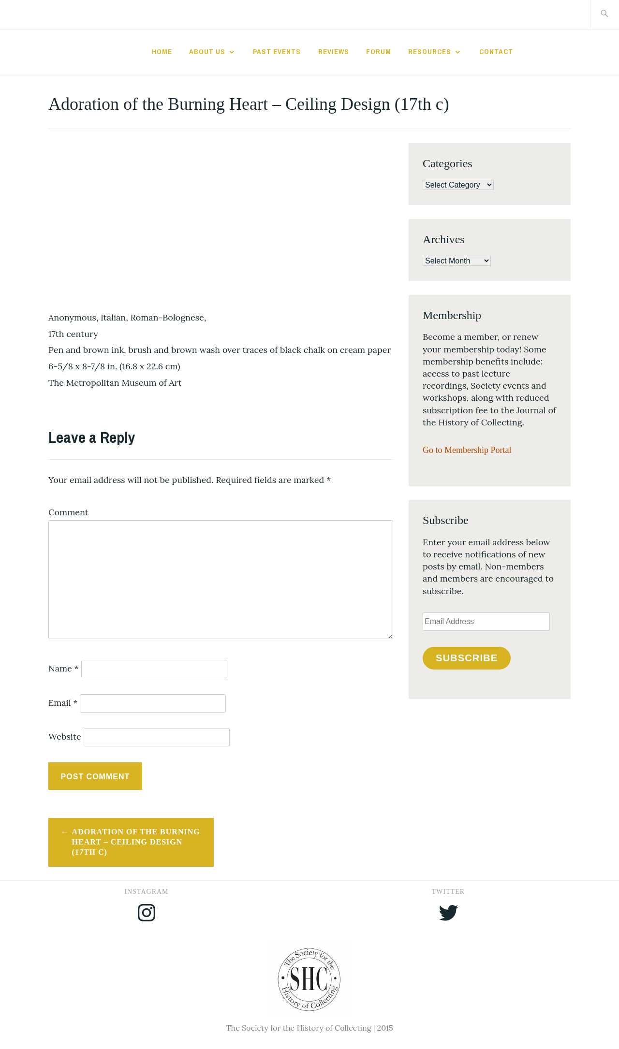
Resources (429, 52)
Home (162, 52)
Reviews (333, 52)
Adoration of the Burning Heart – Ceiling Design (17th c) (136, 842)
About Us (207, 52)
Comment (68, 512)
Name (63, 668)
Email (63, 702)
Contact (496, 52)
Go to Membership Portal (467, 450)
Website (64, 736)
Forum (378, 52)
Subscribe (467, 658)
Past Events (277, 52)
